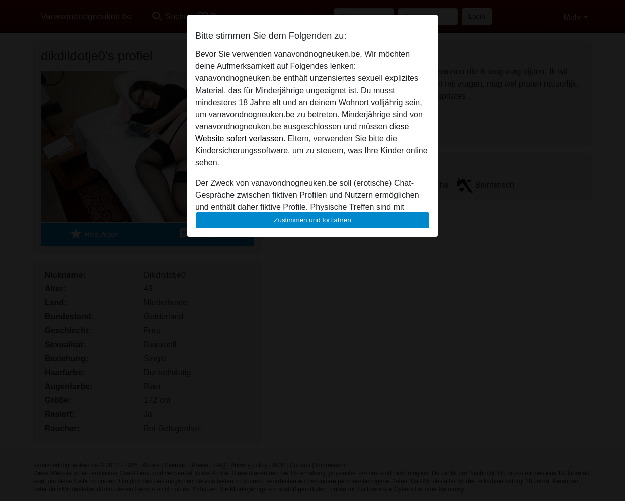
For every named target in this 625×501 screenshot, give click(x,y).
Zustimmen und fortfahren (312, 220)
